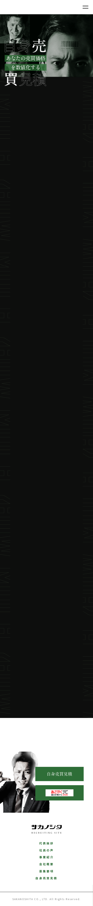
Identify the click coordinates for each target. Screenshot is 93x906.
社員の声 (46, 850)
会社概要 (46, 864)
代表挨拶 (46, 843)
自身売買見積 (59, 774)
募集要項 (46, 871)
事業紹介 (46, 857)
